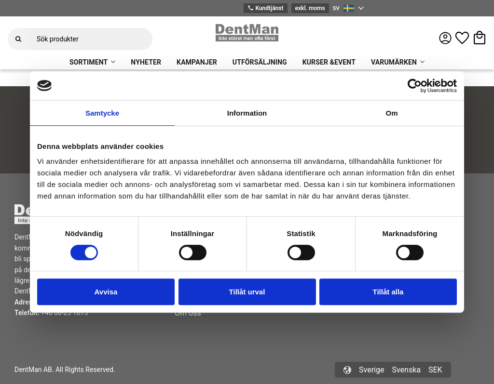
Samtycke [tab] (102, 113)
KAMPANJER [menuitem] (197, 62)
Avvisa (106, 292)
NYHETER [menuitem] (146, 62)
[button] (462, 38)
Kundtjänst (265, 8)
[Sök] (18, 39)
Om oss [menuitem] (188, 313)
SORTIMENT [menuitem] (88, 62)
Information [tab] (247, 113)
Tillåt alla (388, 292)
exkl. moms (310, 8)
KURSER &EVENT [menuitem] (329, 62)
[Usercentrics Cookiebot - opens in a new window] (414, 86)
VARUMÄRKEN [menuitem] (394, 62)
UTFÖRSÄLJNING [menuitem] (260, 62)
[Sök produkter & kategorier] (90, 39)
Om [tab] (391, 113)
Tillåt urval (247, 292)
